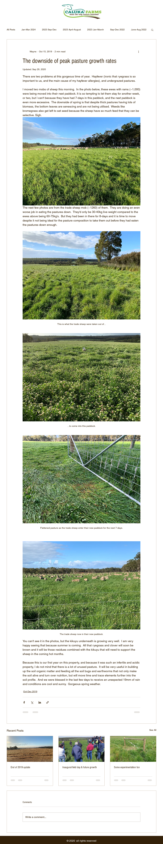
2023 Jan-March (95, 29)
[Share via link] (47, 702)
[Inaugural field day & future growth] (82, 749)
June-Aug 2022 (138, 29)
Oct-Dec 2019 (30, 691)
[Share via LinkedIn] (39, 702)
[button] (152, 29)
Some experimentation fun (127, 767)
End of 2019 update (20, 767)
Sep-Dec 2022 (117, 29)
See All (152, 730)
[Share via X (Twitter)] (31, 702)
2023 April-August (72, 29)
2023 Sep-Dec (49, 29)
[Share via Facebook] (24, 702)
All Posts (11, 29)
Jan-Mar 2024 (28, 29)
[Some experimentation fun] (133, 749)
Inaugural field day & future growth (79, 767)
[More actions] (138, 51)
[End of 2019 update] (30, 749)
